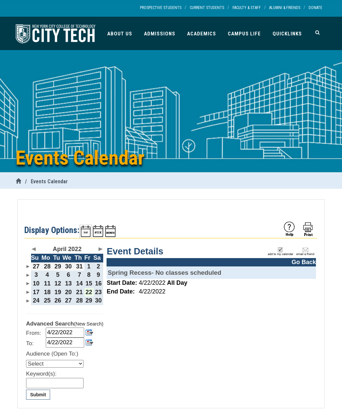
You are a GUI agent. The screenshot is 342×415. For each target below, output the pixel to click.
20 (68, 292)
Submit (38, 394)
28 (47, 266)
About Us (119, 34)
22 (89, 292)
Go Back (304, 262)
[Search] (317, 32)
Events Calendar (49, 181)
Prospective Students (160, 7)
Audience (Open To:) (52, 354)
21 (79, 292)
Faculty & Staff (246, 7)
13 (68, 283)
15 (89, 283)
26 (57, 300)
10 (36, 283)
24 (36, 300)
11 (47, 283)
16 (98, 283)
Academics (201, 34)
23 (98, 292)
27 (36, 266)
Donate (315, 7)
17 (36, 292)
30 (68, 266)
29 (57, 266)
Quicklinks (287, 34)
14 (79, 283)
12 (57, 283)
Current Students (207, 7)
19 (57, 292)
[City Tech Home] (18, 181)
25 (47, 300)
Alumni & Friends (284, 7)
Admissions (159, 34)
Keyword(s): (41, 374)
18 (47, 292)
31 (79, 266)
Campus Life (244, 34)
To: (30, 343)
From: (33, 333)
